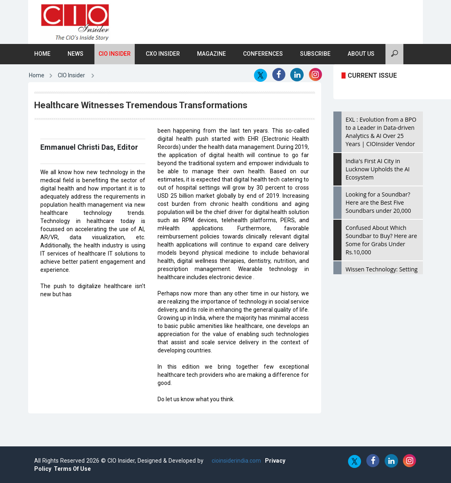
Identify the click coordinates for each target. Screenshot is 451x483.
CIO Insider (115, 53)
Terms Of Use (72, 469)
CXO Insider (163, 53)
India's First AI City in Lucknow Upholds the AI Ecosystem (377, 169)
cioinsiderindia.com (235, 460)
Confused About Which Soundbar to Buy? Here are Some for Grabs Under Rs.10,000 (381, 240)
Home (42, 53)
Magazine (211, 53)
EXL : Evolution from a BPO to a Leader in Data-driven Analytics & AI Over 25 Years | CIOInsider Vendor (381, 132)
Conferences (263, 53)
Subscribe (315, 53)
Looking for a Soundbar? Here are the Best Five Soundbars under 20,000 (378, 202)
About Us (361, 53)
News (75, 53)
